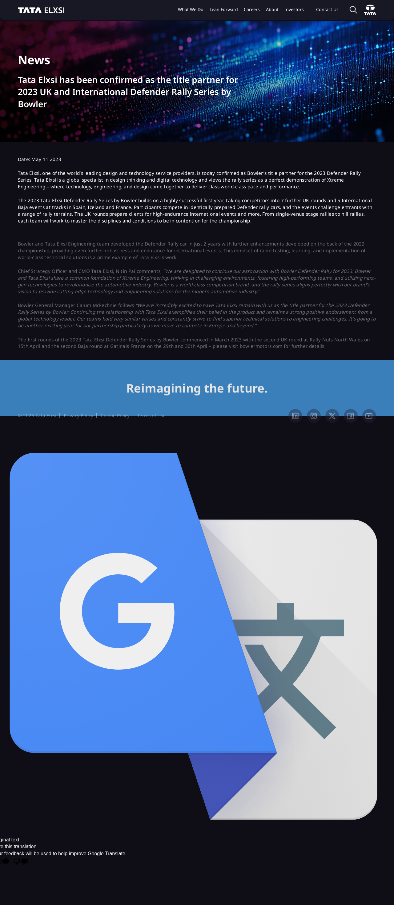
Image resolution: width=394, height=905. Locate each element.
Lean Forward (224, 9)
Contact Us (327, 9)
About (272, 9)
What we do (190, 9)
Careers (252, 9)
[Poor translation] (20, 862)
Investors (294, 9)
